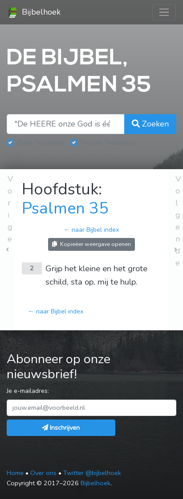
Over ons (43, 472)
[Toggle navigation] (164, 12)
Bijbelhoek (34, 12)
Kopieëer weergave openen (91, 244)
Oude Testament (41, 142)
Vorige (10, 209)
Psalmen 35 (65, 208)
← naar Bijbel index (91, 229)
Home (15, 472)
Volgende (178, 221)
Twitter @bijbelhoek (92, 472)
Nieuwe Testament (108, 142)
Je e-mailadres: (28, 390)
